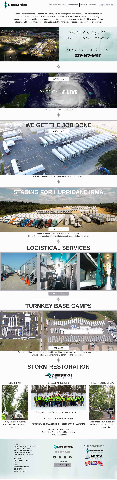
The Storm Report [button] (62, 465)
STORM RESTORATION (58, 367)
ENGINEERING (73, 5)
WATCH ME (58, 79)
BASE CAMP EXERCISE (88, 5)
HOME (15, 444)
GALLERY (17, 463)
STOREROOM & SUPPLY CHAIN (58, 419)
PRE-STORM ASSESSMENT (23, 450)
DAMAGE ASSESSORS (58, 383)
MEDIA (15, 465)
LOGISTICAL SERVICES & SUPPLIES (26, 446)
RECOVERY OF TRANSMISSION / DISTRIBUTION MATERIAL (58, 424)
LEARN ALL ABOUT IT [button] (58, 293)
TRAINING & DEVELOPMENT (23, 454)
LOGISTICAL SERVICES (57, 5)
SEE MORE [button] (58, 348)
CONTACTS (17, 469)
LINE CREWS (15, 383)
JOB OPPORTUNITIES (21, 467)
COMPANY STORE (19, 471)
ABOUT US (17, 459)
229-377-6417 (107, 4)
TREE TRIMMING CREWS (102, 383)
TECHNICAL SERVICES (58, 429)
